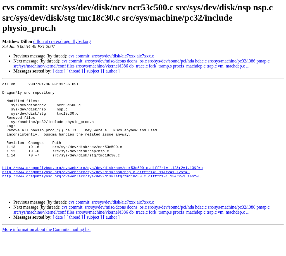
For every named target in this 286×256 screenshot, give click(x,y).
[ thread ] (74, 71)
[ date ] (59, 71)
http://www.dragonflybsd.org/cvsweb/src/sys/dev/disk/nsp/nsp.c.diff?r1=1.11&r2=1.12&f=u (96, 190)
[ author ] (111, 71)
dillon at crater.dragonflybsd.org (62, 41)
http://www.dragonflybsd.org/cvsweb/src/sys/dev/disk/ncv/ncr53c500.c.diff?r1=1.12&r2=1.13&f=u (102, 185)
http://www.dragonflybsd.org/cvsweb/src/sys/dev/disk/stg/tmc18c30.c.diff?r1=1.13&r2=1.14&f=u (101, 195)
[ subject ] (93, 71)
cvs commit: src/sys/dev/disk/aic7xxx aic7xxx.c (111, 56)
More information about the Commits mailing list (46, 251)
